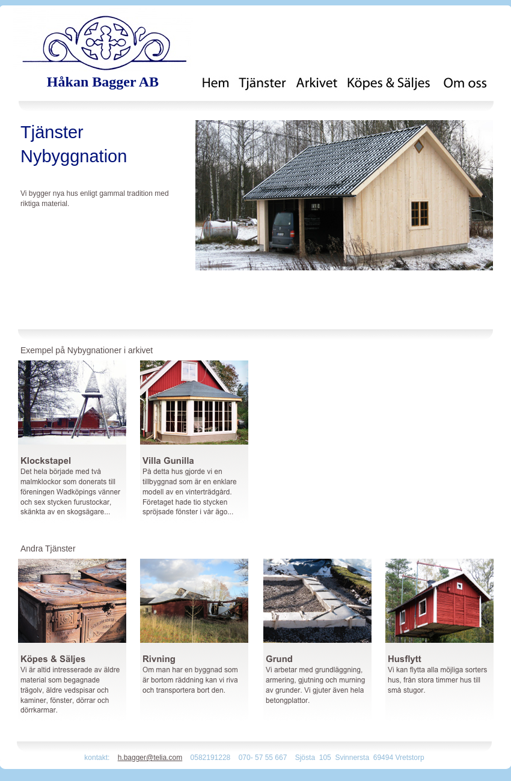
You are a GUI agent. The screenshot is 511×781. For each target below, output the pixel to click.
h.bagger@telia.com (150, 757)
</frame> (483, 742)
